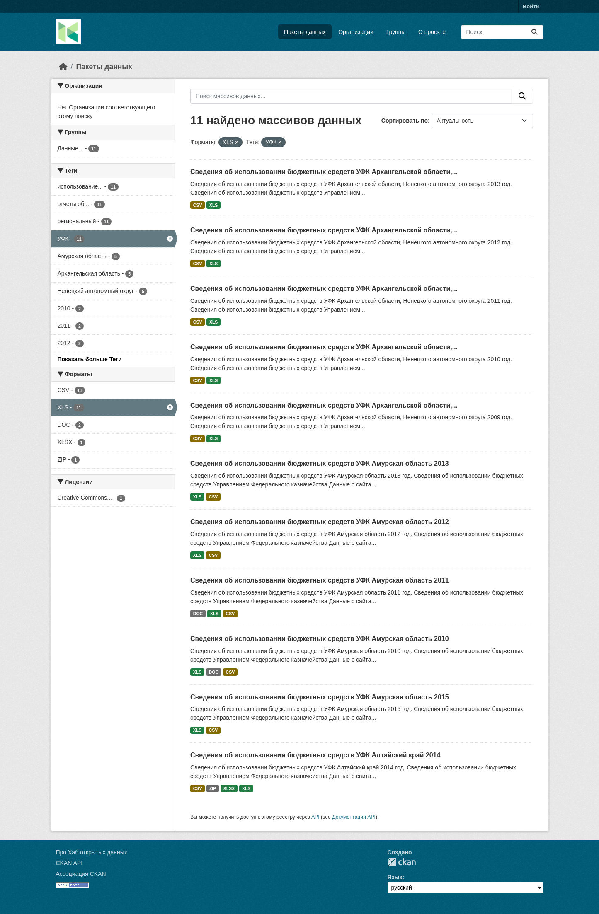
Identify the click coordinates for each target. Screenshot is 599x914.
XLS (213, 205)
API (315, 817)
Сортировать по (404, 120)
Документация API (354, 817)
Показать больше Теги (90, 359)
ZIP (212, 788)
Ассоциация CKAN (81, 873)
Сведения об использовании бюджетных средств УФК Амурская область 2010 (319, 638)
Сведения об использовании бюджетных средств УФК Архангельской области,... (324, 171)
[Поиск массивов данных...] (502, 32)
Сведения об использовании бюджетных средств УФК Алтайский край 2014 (315, 755)
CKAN (402, 862)
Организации (355, 32)
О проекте (432, 32)
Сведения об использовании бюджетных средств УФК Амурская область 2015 (319, 697)
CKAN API (69, 863)
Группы (396, 32)
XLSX (229, 788)
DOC (198, 613)
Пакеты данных (304, 32)
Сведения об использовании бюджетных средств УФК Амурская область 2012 (319, 521)
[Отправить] (534, 32)
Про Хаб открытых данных (91, 852)
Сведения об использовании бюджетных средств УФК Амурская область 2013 (319, 463)
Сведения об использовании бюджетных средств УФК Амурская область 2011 (319, 580)
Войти (531, 6)
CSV (197, 205)
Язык (395, 877)
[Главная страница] (63, 67)
